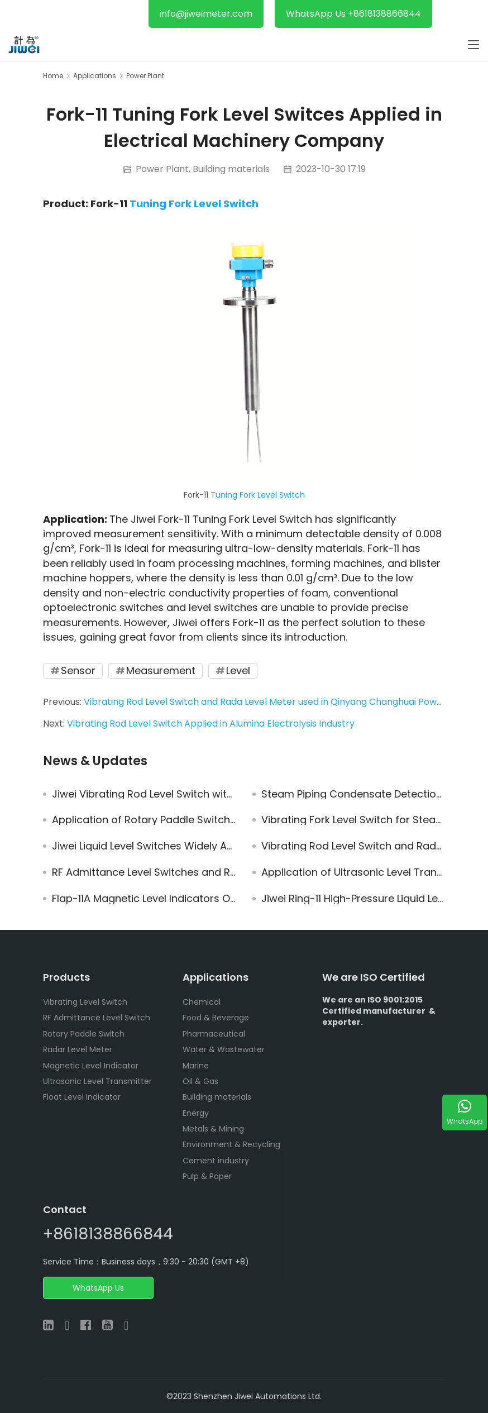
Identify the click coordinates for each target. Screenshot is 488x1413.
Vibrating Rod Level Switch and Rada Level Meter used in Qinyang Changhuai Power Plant (277, 701)
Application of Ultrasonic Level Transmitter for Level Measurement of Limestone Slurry (353, 872)
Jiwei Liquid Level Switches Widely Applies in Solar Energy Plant (144, 846)
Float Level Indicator (82, 1096)
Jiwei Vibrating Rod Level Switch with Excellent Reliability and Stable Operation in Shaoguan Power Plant (144, 794)
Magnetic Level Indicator (90, 1065)
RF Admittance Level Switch (96, 1017)
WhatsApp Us (98, 1287)
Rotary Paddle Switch (84, 1033)
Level (238, 670)
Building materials (231, 169)
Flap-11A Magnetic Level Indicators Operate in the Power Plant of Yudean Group (144, 899)
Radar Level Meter (77, 1049)
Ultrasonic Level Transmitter (97, 1081)
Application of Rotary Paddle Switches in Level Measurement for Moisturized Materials (144, 820)
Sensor (78, 670)
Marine (196, 1065)
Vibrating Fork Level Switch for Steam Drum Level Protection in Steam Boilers (353, 820)
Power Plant (162, 169)
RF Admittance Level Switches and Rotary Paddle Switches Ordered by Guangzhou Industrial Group (144, 872)
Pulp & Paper (207, 1176)
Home (53, 75)
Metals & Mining (213, 1128)
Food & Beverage (216, 1017)
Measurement (160, 670)
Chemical (202, 1002)
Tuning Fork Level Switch (194, 204)
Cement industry (216, 1160)
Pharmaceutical (214, 1033)
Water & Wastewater (224, 1049)
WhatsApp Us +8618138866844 (353, 13)
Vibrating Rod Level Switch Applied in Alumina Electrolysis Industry (211, 723)
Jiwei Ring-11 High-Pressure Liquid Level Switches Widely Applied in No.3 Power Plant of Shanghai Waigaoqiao (353, 899)
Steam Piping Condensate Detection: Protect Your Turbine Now (353, 794)
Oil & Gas (200, 1081)
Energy (196, 1113)
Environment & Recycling (231, 1144)
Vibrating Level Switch (85, 1002)
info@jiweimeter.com (206, 13)
